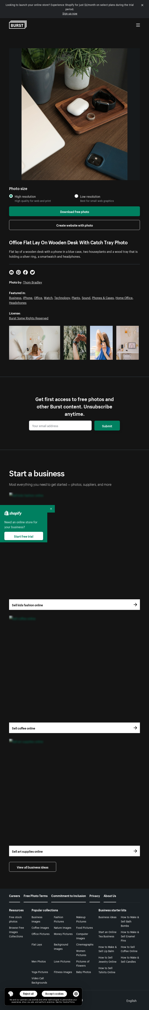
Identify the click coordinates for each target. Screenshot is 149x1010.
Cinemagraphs (84, 944)
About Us (110, 895)
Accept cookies (54, 993)
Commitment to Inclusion (68, 895)
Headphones (17, 302)
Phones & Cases (103, 297)
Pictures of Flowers (82, 963)
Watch (48, 297)
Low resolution (90, 196)
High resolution (25, 196)
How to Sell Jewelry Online (107, 959)
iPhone (27, 297)
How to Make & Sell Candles (130, 959)
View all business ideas (32, 866)
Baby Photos (83, 972)
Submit (107, 425)
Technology (62, 297)
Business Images (37, 919)
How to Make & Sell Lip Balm (108, 949)
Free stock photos (15, 919)
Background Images (61, 946)
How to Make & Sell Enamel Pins (130, 936)
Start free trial (23, 535)
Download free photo (74, 211)
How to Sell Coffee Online (129, 949)
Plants (76, 297)
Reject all (28, 993)
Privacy (94, 895)
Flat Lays (37, 944)
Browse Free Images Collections (16, 931)
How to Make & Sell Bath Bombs (130, 921)
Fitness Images (63, 972)
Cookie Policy (68, 1001)
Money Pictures (63, 934)
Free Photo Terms (36, 895)
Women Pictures (81, 953)
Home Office (124, 297)
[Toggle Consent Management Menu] (11, 994)
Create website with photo (74, 224)
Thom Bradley (32, 281)
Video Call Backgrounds (39, 980)
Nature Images (62, 927)
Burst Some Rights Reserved (28, 317)
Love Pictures (62, 961)
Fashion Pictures (59, 919)
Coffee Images (40, 927)
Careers (14, 895)
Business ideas (107, 917)
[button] (11, 994)
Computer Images (82, 936)
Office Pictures (41, 934)
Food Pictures (84, 927)
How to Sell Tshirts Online (107, 970)
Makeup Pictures (81, 919)
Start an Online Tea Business (107, 934)
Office (38, 297)
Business (15, 297)
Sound (86, 297)
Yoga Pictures (40, 972)
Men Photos (39, 961)
